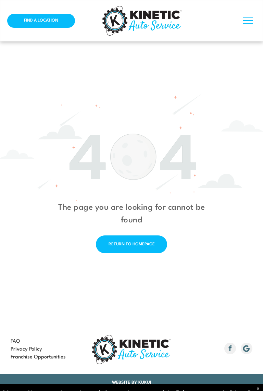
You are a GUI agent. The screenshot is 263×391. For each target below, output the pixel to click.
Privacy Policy (26, 349)
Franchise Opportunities (38, 357)
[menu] (248, 20)
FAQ (15, 341)
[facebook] (230, 349)
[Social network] (246, 349)
